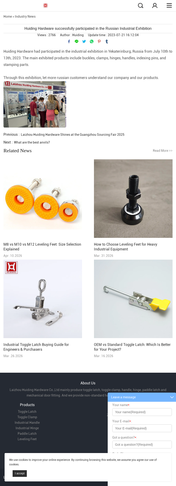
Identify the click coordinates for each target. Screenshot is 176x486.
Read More (163, 150)
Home (7, 16)
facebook (69, 41)
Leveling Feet (27, 439)
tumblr (106, 41)
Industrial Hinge (27, 428)
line (76, 41)
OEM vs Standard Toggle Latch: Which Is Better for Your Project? (132, 347)
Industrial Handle (27, 422)
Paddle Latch (27, 433)
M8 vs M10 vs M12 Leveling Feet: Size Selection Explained (42, 246)
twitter (84, 41)
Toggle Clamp (27, 417)
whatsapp (91, 41)
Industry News (25, 16)
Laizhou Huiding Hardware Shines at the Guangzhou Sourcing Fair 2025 (72, 134)
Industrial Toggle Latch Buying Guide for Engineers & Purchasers (36, 347)
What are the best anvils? (32, 142)
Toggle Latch (27, 411)
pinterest (99, 41)
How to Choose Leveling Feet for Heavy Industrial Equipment (125, 246)
